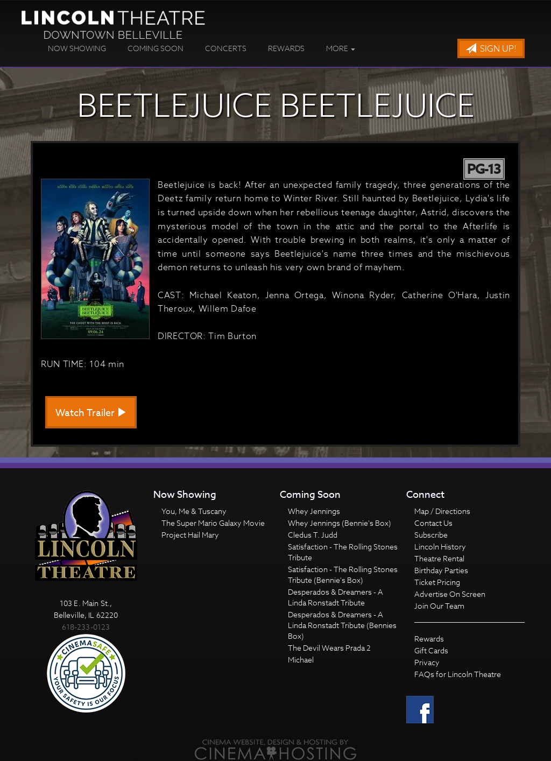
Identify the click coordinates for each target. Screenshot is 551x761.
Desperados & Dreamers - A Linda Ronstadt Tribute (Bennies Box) (342, 625)
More (340, 48)
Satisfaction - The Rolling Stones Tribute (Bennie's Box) (343, 574)
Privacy (427, 662)
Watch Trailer (90, 413)
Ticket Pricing (437, 582)
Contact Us (433, 523)
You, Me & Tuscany (194, 511)
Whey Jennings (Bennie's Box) (339, 523)
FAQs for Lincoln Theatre (457, 674)
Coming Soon (155, 48)
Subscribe (431, 535)
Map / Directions (442, 511)
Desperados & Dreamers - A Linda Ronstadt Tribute (335, 597)
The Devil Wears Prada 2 (329, 648)
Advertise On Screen (449, 594)
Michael (301, 659)
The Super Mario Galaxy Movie (213, 523)
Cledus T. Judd (312, 535)
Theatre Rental (439, 558)
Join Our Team (439, 606)
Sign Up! (491, 49)
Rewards (286, 48)
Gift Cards (431, 650)
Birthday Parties (441, 570)
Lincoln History (440, 546)
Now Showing (77, 48)
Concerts (225, 48)
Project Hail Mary (190, 535)
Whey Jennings (314, 511)
